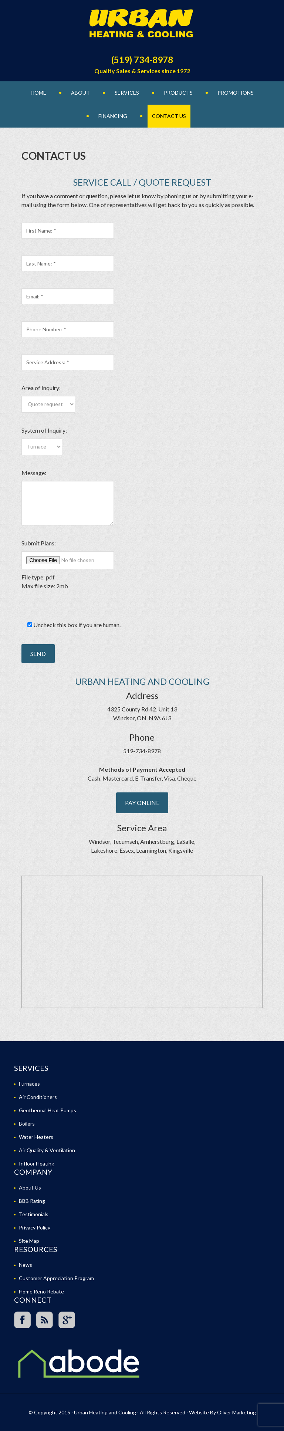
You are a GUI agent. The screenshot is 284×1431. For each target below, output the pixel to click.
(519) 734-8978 (142, 59)
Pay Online (142, 802)
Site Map (29, 1241)
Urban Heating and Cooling (142, 25)
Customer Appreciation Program (56, 1278)
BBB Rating (32, 1201)
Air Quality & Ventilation (47, 1150)
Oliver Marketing (236, 1412)
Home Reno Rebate (41, 1291)
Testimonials (33, 1214)
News (25, 1265)
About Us (30, 1187)
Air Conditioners (38, 1097)
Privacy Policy (34, 1227)
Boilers (27, 1123)
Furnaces (29, 1083)
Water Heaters (36, 1137)
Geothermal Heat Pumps (47, 1110)
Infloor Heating (36, 1163)
